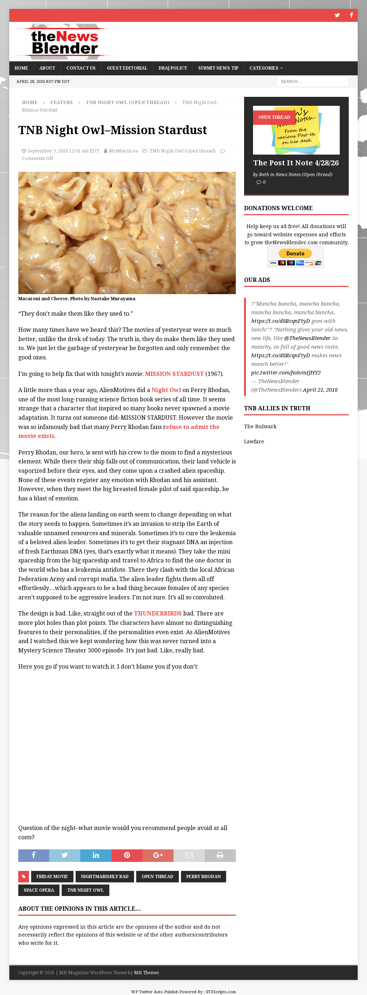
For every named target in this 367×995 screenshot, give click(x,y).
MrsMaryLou (123, 150)
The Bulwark (260, 426)
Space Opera (39, 890)
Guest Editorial (127, 67)
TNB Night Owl (85, 890)
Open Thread (157, 876)
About (47, 67)
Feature (61, 102)
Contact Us (81, 67)
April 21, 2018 (320, 390)
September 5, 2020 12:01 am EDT (63, 150)
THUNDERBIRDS (158, 613)
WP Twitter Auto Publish (154, 992)
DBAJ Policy (173, 67)
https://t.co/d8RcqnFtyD (280, 321)
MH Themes (146, 972)
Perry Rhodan (203, 876)
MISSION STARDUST (174, 373)
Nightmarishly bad (105, 876)
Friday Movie (52, 876)
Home (21, 67)
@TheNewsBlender (307, 338)
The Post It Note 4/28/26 (296, 162)
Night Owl (166, 390)
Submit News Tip (218, 67)
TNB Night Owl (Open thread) (182, 150)
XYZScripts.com (221, 992)
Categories (263, 67)
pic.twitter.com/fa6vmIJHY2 (286, 372)
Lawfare (254, 441)
